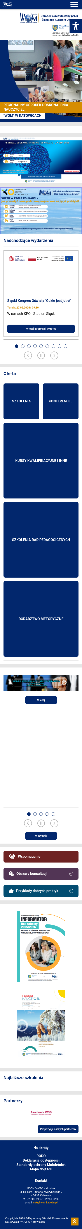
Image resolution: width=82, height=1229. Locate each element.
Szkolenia (21, 401)
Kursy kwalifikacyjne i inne (41, 461)
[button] (16, 346)
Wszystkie (41, 835)
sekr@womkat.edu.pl (45, 1202)
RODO (41, 1156)
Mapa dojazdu (41, 1169)
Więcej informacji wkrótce (41, 328)
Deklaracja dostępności (41, 1160)
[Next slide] (54, 355)
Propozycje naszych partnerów (58, 1129)
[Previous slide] (28, 355)
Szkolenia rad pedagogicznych (41, 540)
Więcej (41, 700)
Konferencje (60, 401)
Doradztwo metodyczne (41, 619)
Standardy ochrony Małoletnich (41, 1165)
